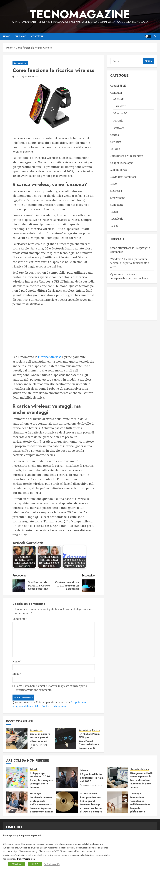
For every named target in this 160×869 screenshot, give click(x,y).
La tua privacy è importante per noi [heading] (22, 835)
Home (6, 36)
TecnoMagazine (80, 14)
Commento (19, 618)
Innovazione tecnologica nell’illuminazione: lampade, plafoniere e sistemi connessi (140, 806)
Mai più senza (118, 169)
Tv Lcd (114, 225)
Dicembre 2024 (39, 745)
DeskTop (118, 98)
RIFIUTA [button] (35, 863)
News (113, 184)
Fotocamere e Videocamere (126, 156)
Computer (116, 92)
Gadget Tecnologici (121, 163)
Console (115, 135)
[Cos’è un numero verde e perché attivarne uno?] (17, 738)
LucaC (18, 77)
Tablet (114, 211)
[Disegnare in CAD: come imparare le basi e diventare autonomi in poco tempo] (117, 777)
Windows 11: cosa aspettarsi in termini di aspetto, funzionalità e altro (129, 263)
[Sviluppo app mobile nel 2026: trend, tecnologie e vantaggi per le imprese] (17, 777)
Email (16, 673)
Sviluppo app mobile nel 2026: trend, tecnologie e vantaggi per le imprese (41, 780)
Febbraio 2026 (90, 785)
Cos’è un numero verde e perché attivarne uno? (40, 737)
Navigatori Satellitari (123, 177)
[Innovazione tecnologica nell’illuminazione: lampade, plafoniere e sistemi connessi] (117, 802)
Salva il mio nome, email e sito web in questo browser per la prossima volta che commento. (52, 688)
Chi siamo (20, 36)
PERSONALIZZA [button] (52, 863)
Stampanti (116, 204)
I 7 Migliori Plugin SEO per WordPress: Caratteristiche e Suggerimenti (89, 741)
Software (118, 128)
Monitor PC (120, 113)
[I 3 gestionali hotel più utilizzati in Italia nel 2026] (67, 777)
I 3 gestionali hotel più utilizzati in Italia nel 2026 (91, 778)
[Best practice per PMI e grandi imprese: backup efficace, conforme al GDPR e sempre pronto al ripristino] (67, 802)
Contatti (37, 36)
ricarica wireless (49, 357)
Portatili (118, 120)
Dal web (96, 730)
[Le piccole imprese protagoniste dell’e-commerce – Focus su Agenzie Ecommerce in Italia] (17, 802)
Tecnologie (116, 218)
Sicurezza (116, 190)
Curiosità (115, 142)
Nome (17, 661)
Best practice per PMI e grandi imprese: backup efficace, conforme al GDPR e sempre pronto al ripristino (91, 806)
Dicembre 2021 (32, 77)
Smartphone (117, 198)
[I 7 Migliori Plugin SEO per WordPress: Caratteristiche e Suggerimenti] (65, 738)
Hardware (119, 106)
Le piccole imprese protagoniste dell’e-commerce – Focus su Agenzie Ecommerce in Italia (41, 804)
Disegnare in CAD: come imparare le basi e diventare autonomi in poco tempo (141, 780)
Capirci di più (20, 63)
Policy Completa (26, 858)
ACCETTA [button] (16, 863)
